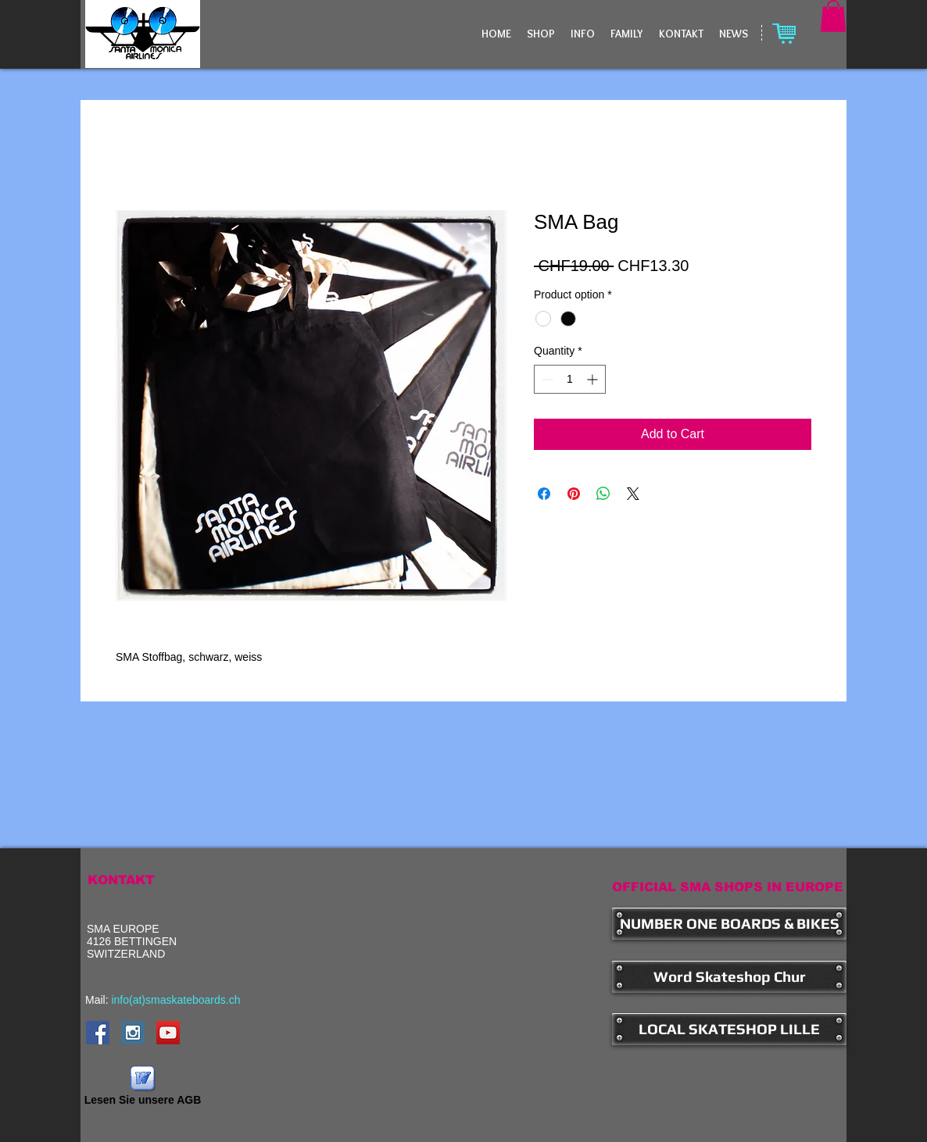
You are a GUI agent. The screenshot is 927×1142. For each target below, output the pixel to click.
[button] (833, 16)
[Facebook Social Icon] (97, 1032)
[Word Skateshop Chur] (729, 977)
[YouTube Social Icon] (168, 1032)
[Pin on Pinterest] (573, 493)
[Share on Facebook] (544, 493)
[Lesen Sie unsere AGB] (142, 1087)
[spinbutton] (570, 379)
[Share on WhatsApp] (603, 493)
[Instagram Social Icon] (133, 1032)
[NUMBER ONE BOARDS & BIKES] (729, 924)
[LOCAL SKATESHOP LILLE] (729, 1029)
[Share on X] (633, 493)
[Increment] (593, 379)
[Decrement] (546, 379)
